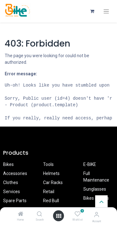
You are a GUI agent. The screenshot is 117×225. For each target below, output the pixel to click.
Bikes (8, 164)
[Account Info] (97, 214)
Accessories (15, 173)
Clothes (10, 182)
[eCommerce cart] (92, 11)
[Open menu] (58, 216)
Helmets (51, 173)
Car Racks (53, 182)
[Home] (20, 214)
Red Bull (51, 200)
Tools (48, 164)
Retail (48, 191)
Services (11, 191)
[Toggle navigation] (106, 11)
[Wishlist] (77, 214)
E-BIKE (89, 164)
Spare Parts (15, 200)
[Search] (39, 214)
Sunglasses (94, 189)
